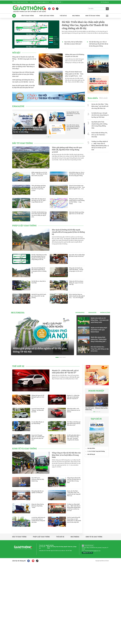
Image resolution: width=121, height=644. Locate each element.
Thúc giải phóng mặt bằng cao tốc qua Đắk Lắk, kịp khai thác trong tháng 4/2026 (67, 150)
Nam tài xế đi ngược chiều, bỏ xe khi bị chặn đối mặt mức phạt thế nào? (23, 86)
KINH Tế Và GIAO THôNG (92, 15)
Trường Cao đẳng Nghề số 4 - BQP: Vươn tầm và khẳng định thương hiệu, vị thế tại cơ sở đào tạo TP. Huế (100, 146)
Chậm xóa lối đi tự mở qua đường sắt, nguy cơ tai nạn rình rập (76, 282)
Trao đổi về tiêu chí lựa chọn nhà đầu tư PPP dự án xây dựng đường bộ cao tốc (75, 127)
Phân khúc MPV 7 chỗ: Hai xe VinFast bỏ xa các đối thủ (73, 410)
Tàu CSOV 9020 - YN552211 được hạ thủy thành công (38, 479)
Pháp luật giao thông (24, 225)
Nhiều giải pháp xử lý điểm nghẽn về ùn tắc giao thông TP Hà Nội (40, 350)
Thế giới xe (18, 366)
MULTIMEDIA (76, 15)
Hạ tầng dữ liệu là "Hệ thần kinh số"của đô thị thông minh (75, 113)
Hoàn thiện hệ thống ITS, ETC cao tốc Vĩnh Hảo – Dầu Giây (99, 135)
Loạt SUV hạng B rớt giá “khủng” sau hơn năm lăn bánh (38, 410)
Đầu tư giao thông (22, 143)
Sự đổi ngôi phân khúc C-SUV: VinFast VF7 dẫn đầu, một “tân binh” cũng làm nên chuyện (74, 437)
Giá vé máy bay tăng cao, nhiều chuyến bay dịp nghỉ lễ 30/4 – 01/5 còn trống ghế (77, 296)
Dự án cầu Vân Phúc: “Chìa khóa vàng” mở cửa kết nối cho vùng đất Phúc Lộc (99, 106)
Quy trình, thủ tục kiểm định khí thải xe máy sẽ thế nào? (73, 43)
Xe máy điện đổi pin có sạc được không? (38, 422)
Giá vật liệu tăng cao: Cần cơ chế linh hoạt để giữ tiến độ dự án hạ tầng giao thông (98, 44)
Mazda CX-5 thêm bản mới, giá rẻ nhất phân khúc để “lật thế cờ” (65, 372)
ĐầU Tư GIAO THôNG (28, 15)
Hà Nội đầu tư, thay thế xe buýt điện (39, 281)
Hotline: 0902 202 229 (56, 2)
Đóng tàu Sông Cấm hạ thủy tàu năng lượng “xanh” (38, 506)
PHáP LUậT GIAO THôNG (46, 15)
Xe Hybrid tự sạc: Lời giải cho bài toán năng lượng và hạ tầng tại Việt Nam (100, 115)
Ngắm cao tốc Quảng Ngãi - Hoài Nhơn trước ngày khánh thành (99, 330)
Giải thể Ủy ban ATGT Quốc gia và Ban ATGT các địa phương (39, 296)
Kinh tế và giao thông (24, 448)
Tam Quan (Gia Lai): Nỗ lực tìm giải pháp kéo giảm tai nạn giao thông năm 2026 (23, 74)
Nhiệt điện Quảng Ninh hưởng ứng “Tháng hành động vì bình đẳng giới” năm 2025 (98, 339)
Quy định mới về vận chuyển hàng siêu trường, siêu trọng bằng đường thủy (99, 125)
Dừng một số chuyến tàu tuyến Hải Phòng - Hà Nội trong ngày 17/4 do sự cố (24, 59)
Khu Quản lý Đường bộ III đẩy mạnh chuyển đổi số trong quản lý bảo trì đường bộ (68, 232)
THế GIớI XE (63, 15)
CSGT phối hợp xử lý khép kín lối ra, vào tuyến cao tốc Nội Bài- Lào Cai (23, 81)
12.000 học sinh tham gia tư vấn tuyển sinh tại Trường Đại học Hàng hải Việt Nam (38, 520)
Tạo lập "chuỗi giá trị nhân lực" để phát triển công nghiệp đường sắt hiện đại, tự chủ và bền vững (31, 129)
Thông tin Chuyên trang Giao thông (20, 2)
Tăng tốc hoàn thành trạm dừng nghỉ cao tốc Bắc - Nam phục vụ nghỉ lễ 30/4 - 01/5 (74, 74)
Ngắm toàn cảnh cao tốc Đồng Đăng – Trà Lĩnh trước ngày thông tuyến (100, 320)
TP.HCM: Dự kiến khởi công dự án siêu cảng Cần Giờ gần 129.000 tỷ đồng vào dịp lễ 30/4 (39, 214)
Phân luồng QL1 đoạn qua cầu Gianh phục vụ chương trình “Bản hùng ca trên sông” (23, 67)
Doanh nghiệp (96, 391)
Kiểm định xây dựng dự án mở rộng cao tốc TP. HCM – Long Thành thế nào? (39, 200)
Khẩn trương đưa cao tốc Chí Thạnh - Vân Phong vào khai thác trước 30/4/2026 (39, 174)
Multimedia (17, 313)
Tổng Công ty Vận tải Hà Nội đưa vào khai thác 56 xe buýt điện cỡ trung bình (66, 455)
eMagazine (18, 106)
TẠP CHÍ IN (96, 419)
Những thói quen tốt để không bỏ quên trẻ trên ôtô (74, 55)
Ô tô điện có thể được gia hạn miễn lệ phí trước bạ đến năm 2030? (73, 423)
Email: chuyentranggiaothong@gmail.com (39, 2)
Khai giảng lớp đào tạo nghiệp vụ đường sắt (38, 491)
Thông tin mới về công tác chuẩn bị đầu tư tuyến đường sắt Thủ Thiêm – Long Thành (77, 201)
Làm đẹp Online (91, 448)
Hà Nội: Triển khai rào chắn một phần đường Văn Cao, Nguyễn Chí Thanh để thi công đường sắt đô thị (85, 25)
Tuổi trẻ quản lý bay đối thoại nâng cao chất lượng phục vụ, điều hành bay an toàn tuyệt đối (74, 520)
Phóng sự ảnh (105, 312)
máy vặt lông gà (91, 454)
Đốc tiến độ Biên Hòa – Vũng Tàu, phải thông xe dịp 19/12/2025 (100, 349)
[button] (57, 357)
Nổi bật (16, 53)
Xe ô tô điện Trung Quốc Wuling (97, 451)
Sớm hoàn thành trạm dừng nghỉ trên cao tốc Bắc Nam (76, 212)
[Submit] (107, 8)
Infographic (80, 312)
